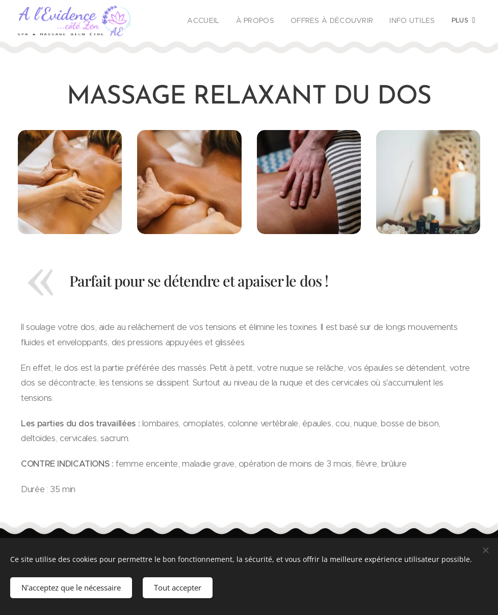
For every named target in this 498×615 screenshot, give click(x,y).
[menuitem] (219, 21)
